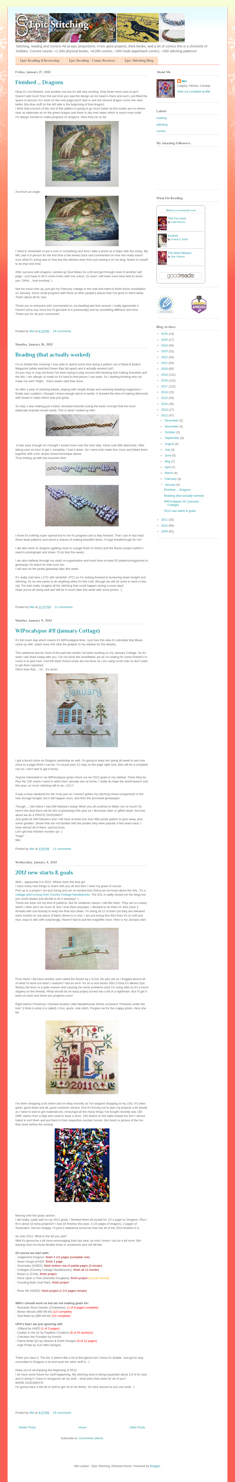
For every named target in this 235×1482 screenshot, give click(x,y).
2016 (165, 392)
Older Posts (137, 1427)
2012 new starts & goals (44, 872)
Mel (184, 81)
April (168, 467)
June (168, 455)
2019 (165, 374)
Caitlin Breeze (178, 222)
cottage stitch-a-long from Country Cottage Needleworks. (52, 894)
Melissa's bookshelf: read (181, 210)
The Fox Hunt (177, 218)
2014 (165, 404)
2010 (165, 525)
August (170, 444)
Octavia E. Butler (179, 239)
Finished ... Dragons (39, 82)
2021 (165, 363)
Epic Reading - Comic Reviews (92, 60)
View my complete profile (193, 91)
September (172, 438)
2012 (165, 415)
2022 (165, 357)
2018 (165, 380)
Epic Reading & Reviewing (39, 60)
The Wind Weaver (180, 253)
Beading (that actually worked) (52, 355)
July (168, 449)
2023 (165, 351)
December (172, 420)
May (168, 461)
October (170, 432)
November (172, 426)
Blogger (155, 1466)
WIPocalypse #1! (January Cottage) (57, 631)
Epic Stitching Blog (139, 60)
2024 (165, 345)
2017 (165, 386)
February (171, 479)
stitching (162, 124)
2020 (165, 368)
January (170, 484)
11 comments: (64, 607)
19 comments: (63, 1412)
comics (161, 131)
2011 (165, 519)
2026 (165, 333)
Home (83, 1427)
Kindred (173, 235)
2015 (165, 398)
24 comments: (63, 331)
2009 (165, 531)
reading (161, 118)
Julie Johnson (178, 256)
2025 (165, 339)
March (169, 473)
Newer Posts (27, 1427)
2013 (165, 409)
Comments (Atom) (91, 1438)
